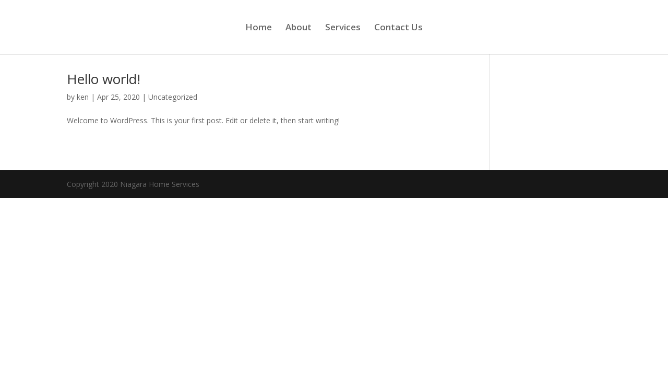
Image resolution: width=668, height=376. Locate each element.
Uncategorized (172, 97)
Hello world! (103, 78)
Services (343, 28)
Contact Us (398, 28)
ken (83, 97)
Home (258, 28)
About (298, 28)
